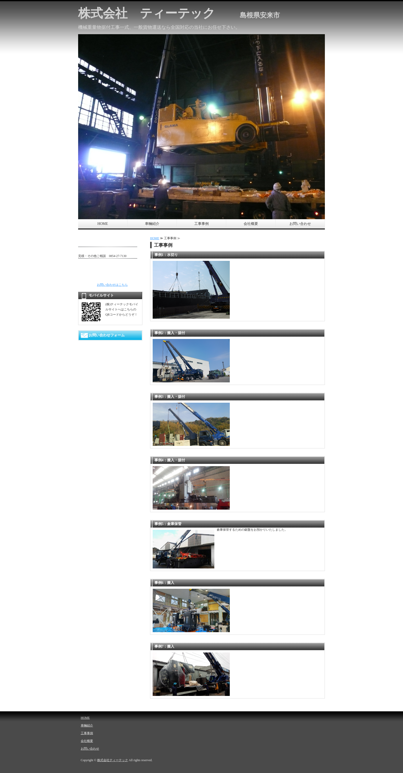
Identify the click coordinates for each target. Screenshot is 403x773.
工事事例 (201, 224)
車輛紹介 (152, 224)
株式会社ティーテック (112, 760)
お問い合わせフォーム (107, 335)
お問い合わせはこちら (112, 285)
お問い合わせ (300, 224)
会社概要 (251, 224)
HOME (102, 224)
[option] (201, 126)
